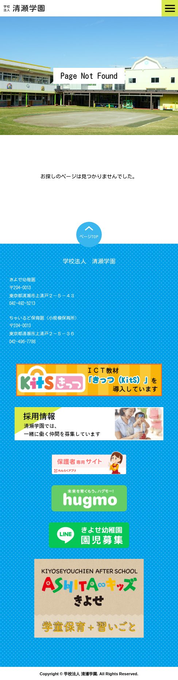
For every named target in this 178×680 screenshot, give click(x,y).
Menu (170, 8)
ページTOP (89, 237)
